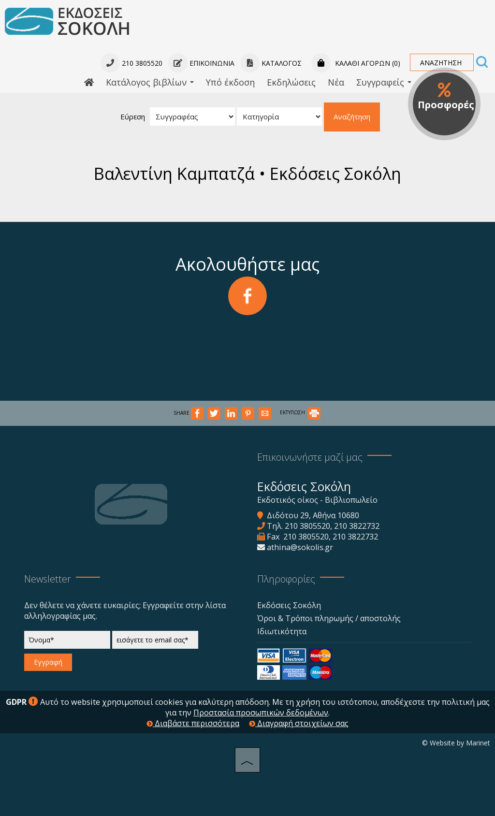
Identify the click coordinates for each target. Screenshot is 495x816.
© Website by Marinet (456, 742)
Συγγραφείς (383, 82)
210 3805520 (307, 526)
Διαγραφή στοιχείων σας (299, 723)
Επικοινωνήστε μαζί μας (310, 457)
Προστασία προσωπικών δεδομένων (260, 712)
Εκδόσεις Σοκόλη (289, 605)
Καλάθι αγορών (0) (355, 63)
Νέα (336, 82)
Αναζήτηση (352, 116)
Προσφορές (446, 96)
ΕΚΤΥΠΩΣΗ (300, 412)
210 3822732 (356, 526)
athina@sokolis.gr (300, 547)
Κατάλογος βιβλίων (150, 82)
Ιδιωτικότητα (281, 631)
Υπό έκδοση (230, 82)
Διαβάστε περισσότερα (192, 723)
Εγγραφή (48, 662)
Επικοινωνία (201, 63)
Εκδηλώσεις (291, 82)
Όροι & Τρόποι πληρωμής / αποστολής (329, 618)
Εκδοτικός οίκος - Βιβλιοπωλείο (317, 500)
